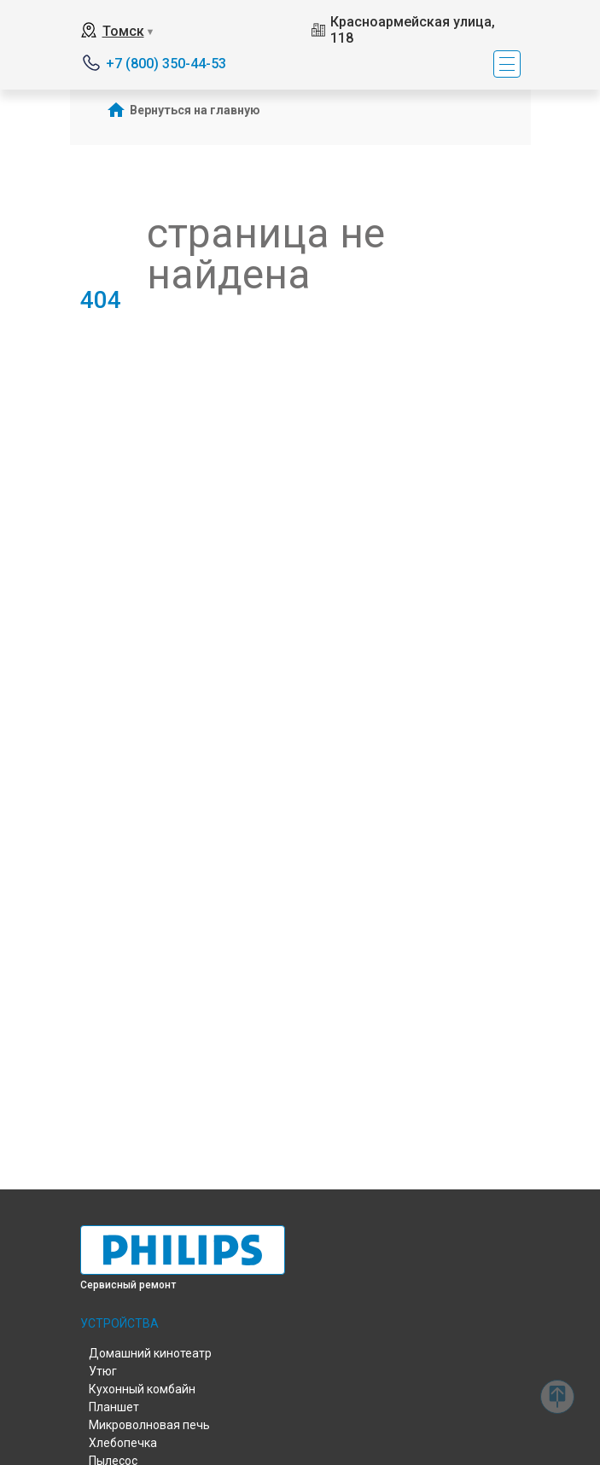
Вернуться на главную (195, 110)
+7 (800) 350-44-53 (166, 63)
